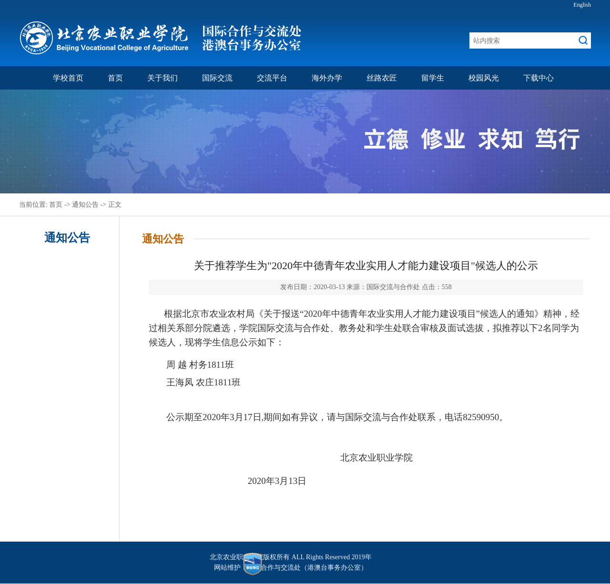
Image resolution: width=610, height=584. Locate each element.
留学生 (432, 78)
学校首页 (68, 78)
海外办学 (327, 78)
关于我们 (162, 78)
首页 (115, 78)
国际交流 (217, 78)
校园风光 (483, 78)
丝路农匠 (381, 78)
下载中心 (538, 78)
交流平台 (272, 78)
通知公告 (85, 204)
